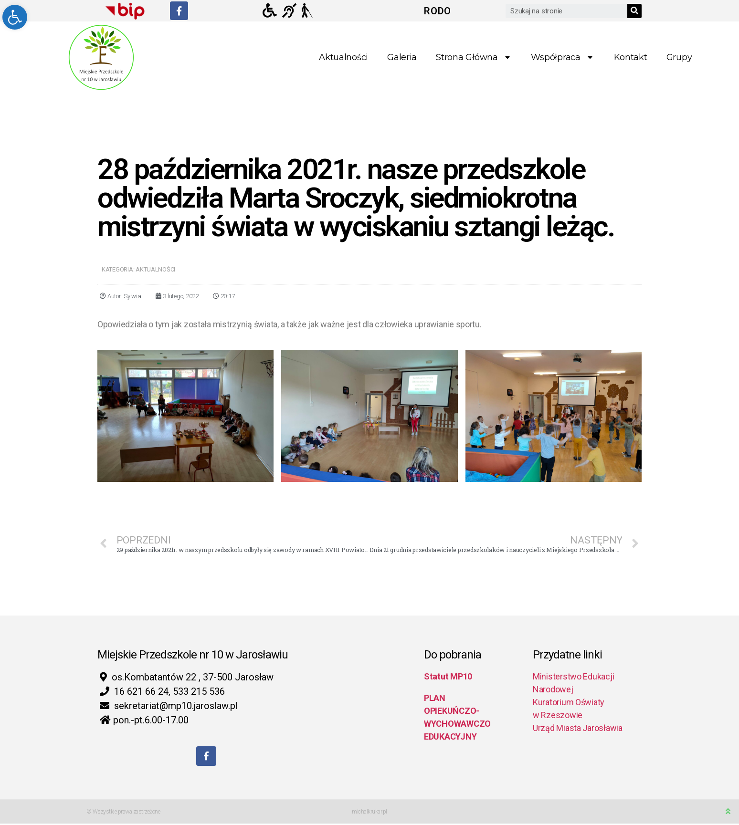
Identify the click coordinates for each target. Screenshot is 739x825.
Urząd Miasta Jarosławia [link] (578, 728)
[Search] (634, 11)
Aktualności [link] (343, 57)
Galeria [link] (402, 57)
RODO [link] (437, 11)
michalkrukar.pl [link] (369, 813)
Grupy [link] (679, 57)
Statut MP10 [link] (448, 676)
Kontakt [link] (630, 57)
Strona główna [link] (474, 57)
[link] (14, 17)
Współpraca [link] (562, 57)
